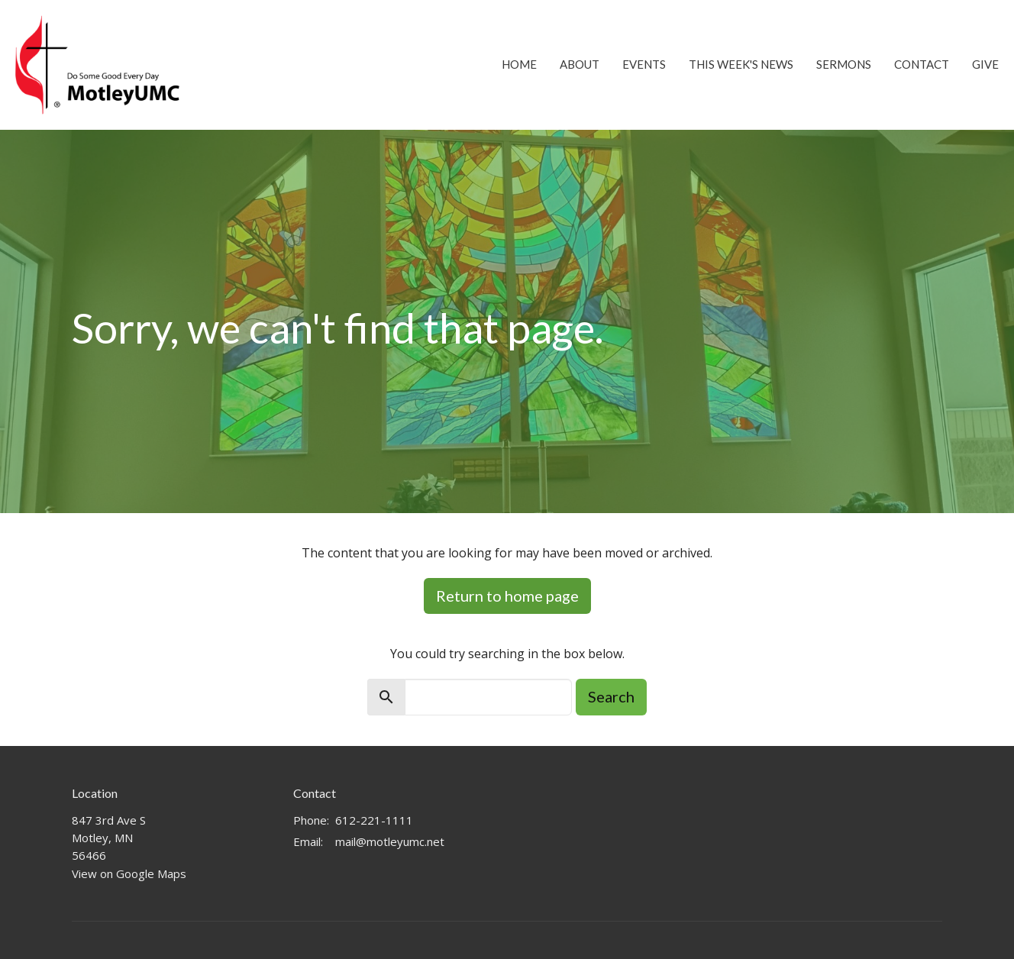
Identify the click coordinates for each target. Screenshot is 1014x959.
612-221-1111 (374, 820)
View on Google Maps (129, 873)
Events (644, 64)
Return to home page (507, 595)
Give (985, 64)
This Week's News (741, 64)
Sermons (843, 64)
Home (519, 64)
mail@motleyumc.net (389, 841)
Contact (921, 64)
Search (611, 696)
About (579, 64)
